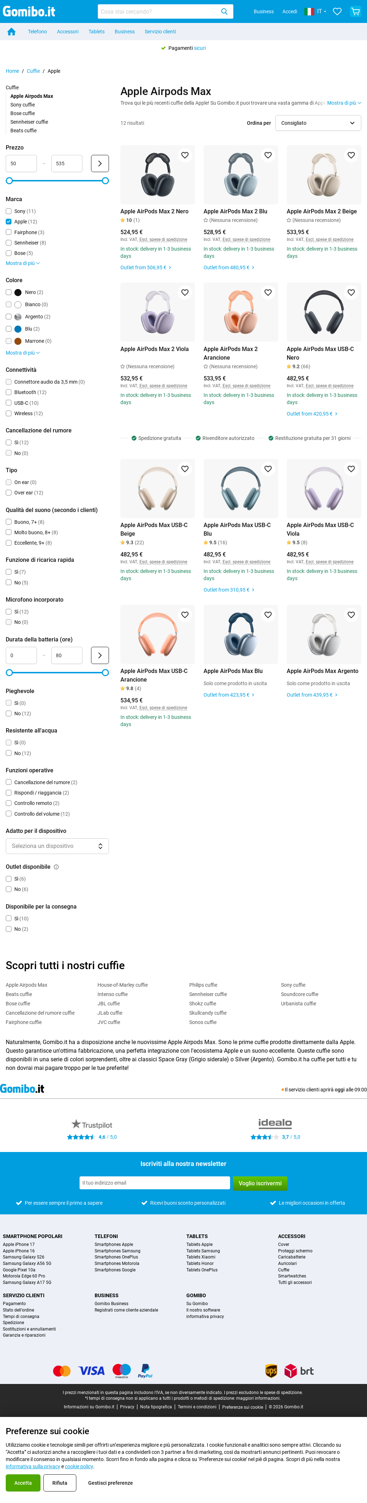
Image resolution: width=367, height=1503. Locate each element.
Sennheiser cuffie (29, 122)
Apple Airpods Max (26, 985)
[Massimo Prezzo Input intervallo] (66, 163)
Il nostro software (203, 1310)
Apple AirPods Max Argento (322, 671)
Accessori (67, 31)
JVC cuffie (108, 1022)
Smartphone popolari (32, 1236)
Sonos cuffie (202, 1022)
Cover (283, 1244)
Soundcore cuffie (299, 994)
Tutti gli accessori (295, 1282)
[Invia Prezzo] (100, 163)
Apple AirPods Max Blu (233, 671)
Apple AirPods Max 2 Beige (322, 211)
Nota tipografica (156, 1406)
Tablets (97, 31)
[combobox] (165, 11)
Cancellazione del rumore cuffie (40, 1013)
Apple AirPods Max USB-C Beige (153, 529)
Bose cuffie (22, 113)
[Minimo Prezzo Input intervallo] (21, 163)
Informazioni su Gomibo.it (89, 1406)
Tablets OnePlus (202, 1270)
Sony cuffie (22, 105)
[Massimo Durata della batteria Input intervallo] (66, 655)
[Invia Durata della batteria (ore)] (100, 655)
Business (264, 11)
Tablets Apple (199, 1244)
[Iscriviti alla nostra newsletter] (155, 1182)
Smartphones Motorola (117, 1263)
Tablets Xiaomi (200, 1257)
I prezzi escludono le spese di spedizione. (263, 1392)
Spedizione (13, 1323)
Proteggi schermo (295, 1251)
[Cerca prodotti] (158, 11)
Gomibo (196, 1295)
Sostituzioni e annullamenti (29, 1329)
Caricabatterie (291, 1257)
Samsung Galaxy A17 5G (27, 1282)
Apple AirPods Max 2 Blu (235, 211)
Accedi (289, 11)
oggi (340, 1089)
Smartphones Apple (114, 1244)
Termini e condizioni (197, 1406)
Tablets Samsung (203, 1251)
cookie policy (79, 1466)
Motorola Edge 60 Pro (24, 1276)
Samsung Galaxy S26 (23, 1257)
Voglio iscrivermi (260, 1183)
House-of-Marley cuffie (122, 985)
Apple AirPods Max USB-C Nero (320, 353)
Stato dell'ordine (18, 1310)
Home (12, 71)
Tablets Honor (200, 1263)
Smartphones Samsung (117, 1251)
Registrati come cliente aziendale (126, 1310)
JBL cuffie (108, 1003)
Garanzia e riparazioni (24, 1335)
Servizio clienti (160, 31)
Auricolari (287, 1263)
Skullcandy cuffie (208, 1013)
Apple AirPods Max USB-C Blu (237, 529)
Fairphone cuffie (24, 1022)
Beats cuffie (23, 130)
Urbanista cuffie (298, 1003)
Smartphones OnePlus (116, 1257)
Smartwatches (292, 1276)
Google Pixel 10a (19, 1270)
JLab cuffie (109, 1013)
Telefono (37, 31)
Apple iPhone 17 (19, 1244)
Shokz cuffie (202, 1003)
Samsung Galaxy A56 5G (27, 1263)
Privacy (127, 1406)
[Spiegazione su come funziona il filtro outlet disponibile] (56, 867)
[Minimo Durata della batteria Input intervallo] (21, 655)
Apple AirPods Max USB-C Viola (320, 529)
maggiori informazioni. (258, 1398)
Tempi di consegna (21, 1316)
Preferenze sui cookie (242, 1407)
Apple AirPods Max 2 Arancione (231, 353)
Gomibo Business (111, 1304)
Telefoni (106, 1236)
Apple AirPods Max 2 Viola (154, 349)
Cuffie (33, 71)
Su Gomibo (197, 1304)
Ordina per (259, 123)
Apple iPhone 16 (19, 1251)
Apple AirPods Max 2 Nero (154, 211)
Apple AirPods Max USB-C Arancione (153, 675)
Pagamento (14, 1304)
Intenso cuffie (112, 994)
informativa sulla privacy (33, 1466)
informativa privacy (205, 1316)
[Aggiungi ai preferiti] (185, 155)
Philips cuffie (203, 985)
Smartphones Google (115, 1270)
